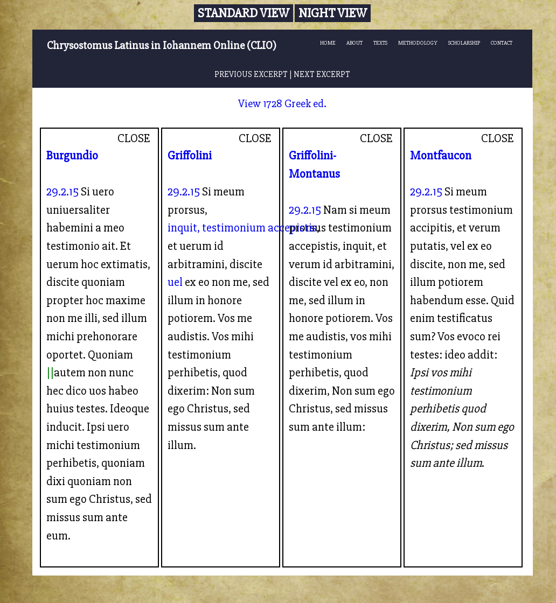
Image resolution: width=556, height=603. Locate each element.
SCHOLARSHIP (464, 42)
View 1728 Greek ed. (282, 103)
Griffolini (190, 155)
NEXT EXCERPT (322, 74)
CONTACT (501, 42)
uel (175, 282)
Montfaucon (440, 155)
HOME (328, 42)
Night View (332, 13)
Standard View (243, 13)
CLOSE (133, 138)
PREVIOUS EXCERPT (251, 74)
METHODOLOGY (417, 42)
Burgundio (72, 155)
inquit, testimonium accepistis (242, 227)
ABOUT (354, 42)
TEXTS (380, 42)
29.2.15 (62, 191)
